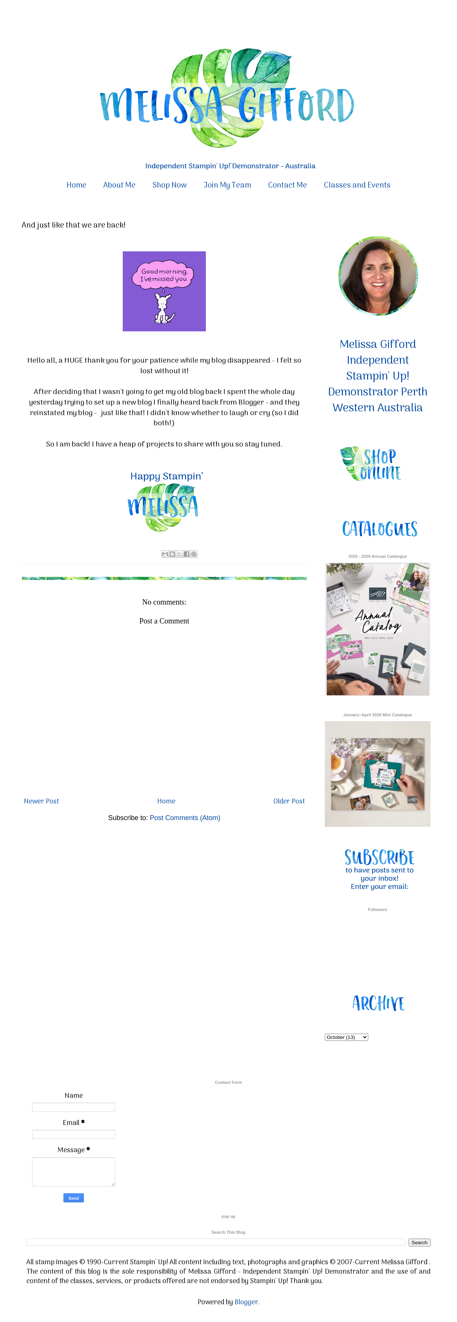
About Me (119, 186)
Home (76, 186)
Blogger (246, 1302)
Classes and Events (357, 186)
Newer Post (41, 801)
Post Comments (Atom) (185, 818)
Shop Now (170, 186)
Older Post (289, 801)
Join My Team (227, 186)
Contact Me (287, 186)
